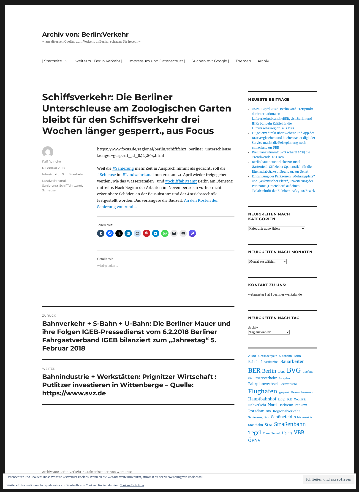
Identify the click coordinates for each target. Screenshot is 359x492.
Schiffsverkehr (72, 174)
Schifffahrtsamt (70, 185)
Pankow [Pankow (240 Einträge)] (301, 405)
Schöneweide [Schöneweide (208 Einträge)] (303, 417)
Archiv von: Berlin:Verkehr (85, 34)
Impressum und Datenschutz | (157, 61)
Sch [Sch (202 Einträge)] (266, 417)
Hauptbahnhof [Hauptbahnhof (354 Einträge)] (262, 399)
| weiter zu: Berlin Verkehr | (97, 61)
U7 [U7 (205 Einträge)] (290, 433)
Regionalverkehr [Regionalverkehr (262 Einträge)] (286, 411)
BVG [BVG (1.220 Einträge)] (294, 370)
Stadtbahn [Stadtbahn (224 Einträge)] (255, 425)
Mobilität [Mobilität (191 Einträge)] (300, 399)
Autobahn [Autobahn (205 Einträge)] (285, 356)
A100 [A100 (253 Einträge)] (252, 356)
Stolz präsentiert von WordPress (109, 472)
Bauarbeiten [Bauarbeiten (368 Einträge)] (292, 361)
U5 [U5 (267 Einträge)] (284, 433)
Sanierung (50, 185)
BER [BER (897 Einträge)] (254, 370)
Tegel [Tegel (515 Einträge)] (254, 433)
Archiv (263, 61)
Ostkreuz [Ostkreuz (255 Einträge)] (286, 405)
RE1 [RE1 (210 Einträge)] (268, 411)
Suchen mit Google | (210, 61)
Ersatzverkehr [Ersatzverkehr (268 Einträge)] (265, 378)
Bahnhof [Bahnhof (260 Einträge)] (255, 362)
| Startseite (52, 61)
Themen (243, 61)
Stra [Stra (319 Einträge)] (268, 424)
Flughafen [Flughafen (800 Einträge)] (262, 391)
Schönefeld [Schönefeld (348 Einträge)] (281, 416)
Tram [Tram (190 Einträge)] (266, 433)
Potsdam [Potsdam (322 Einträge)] (256, 411)
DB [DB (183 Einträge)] (250, 378)
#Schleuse (106, 174)
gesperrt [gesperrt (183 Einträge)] (284, 392)
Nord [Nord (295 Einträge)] (272, 405)
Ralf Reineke (51, 161)
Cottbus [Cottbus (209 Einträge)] (308, 371)
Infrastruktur (51, 174)
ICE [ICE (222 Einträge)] (289, 399)
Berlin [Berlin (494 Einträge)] (269, 371)
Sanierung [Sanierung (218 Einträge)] (255, 417)
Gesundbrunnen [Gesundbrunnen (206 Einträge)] (302, 392)
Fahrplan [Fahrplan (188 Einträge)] (284, 378)
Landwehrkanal (54, 180)
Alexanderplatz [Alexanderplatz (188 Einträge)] (267, 356)
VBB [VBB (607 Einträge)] (299, 432)
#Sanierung (123, 168)
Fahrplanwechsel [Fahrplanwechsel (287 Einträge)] (263, 384)
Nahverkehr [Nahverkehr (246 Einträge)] (257, 405)
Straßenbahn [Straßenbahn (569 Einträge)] (290, 424)
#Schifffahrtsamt (181, 181)
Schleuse (49, 190)
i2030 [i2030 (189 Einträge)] (281, 399)
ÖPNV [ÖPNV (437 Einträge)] (254, 440)
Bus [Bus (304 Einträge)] (281, 371)
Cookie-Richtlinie (132, 485)
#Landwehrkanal (138, 174)
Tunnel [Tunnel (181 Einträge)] (276, 433)
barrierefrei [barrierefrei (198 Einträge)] (271, 362)
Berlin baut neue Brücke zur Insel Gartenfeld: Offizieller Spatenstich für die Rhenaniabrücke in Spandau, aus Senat (282, 167)
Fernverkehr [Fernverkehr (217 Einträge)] (288, 384)
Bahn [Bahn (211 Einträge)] (297, 356)
